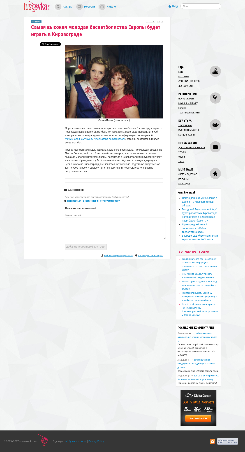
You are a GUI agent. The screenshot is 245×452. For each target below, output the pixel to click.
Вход (175, 6)
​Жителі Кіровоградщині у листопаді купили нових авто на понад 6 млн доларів (199, 285)
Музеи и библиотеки (189, 130)
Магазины (183, 179)
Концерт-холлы (186, 135)
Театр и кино (185, 125)
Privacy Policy (96, 441)
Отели (181, 157)
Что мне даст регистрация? (150, 255)
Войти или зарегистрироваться (118, 255)
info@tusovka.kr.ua (75, 441)
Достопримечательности (191, 147)
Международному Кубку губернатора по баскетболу (95, 139)
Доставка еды (185, 86)
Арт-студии (184, 183)
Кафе (180, 72)
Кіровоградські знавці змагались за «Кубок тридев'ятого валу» (194, 228)
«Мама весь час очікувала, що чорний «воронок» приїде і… (197, 337)
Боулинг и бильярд (188, 103)
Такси (181, 161)
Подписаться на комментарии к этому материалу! (94, 201)
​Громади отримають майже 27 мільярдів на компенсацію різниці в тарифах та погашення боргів (199, 296)
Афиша (67, 6)
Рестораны (183, 76)
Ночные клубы (186, 98)
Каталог (112, 6)
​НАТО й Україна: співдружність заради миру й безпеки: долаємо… (196, 364)
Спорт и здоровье (187, 174)
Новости (89, 6)
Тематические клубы (189, 112)
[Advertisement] (203, 39)
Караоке (182, 108)
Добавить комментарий (85, 246)
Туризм (182, 152)
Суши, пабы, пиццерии (189, 81)
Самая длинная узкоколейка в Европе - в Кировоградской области (199, 202)
